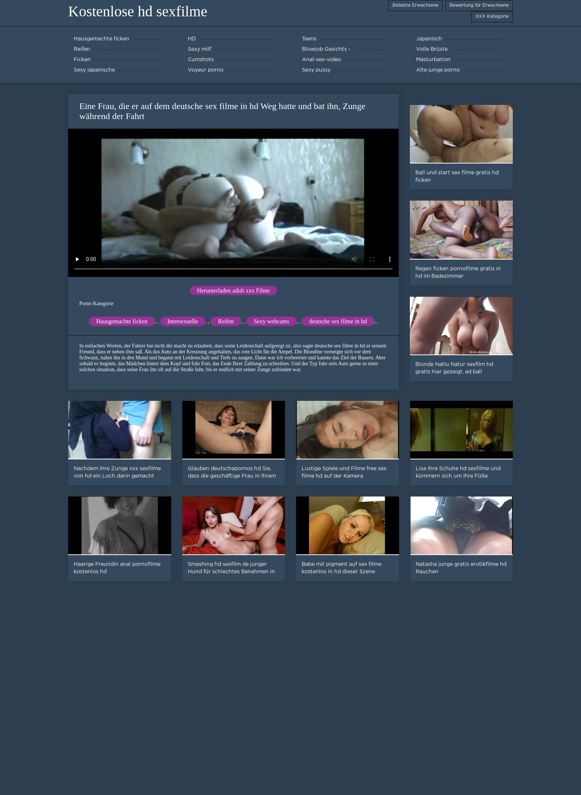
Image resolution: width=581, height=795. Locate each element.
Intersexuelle (182, 321)
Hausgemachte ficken (121, 321)
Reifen (226, 321)
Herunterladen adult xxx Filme (233, 290)
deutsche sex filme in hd (338, 321)
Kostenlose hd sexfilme (138, 11)
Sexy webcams (271, 321)
